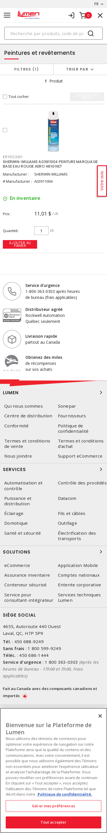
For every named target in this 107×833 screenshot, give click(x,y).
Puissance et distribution (17, 501)
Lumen (53, 392)
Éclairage (13, 513)
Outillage (67, 523)
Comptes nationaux (79, 575)
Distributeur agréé (43, 309)
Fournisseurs (72, 415)
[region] (53, 770)
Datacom (67, 498)
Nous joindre (18, 456)
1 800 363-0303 (61, 662)
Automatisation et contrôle (23, 485)
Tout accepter (54, 822)
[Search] (53, 33)
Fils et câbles (72, 513)
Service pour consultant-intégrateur (29, 597)
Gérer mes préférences (53, 805)
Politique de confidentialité (73, 428)
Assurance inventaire (27, 575)
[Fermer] (100, 716)
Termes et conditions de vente (27, 443)
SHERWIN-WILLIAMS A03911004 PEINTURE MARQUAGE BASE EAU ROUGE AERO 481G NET (50, 164)
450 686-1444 (34, 655)
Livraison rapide (41, 336)
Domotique (16, 523)
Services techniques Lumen (79, 597)
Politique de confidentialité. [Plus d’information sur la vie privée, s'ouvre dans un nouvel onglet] (64, 794)
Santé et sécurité (22, 533)
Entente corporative (79, 584)
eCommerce (17, 565)
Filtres (26, 69)
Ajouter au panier (20, 244)
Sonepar (67, 406)
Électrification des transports (77, 535)
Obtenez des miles (43, 357)
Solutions (53, 552)
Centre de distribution (28, 415)
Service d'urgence (42, 285)
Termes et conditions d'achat (81, 443)
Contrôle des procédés (82, 483)
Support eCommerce (80, 456)
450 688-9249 (29, 641)
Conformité (16, 425)
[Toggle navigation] (7, 15)
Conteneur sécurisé (25, 584)
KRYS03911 (13, 156)
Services (53, 469)
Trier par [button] (77, 69)
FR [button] (96, 3)
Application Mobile (78, 565)
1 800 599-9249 (44, 648)
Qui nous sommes (23, 406)
